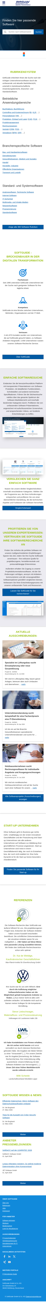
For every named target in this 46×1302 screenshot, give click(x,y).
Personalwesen (8, 116)
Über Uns (5, 1203)
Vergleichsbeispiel (23, 508)
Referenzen (6, 1205)
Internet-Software (9, 195)
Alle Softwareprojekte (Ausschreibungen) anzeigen (23, 797)
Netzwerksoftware (9, 206)
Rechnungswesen (9, 126)
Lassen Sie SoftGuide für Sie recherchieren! (23, 592)
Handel (5, 162)
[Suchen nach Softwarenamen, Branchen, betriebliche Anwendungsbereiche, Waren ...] (23, 31)
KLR (34, 112)
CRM (12, 129)
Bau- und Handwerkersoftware (14, 152)
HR (17, 116)
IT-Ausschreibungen (9, 1238)
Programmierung (9, 209)
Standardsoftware (9, 212)
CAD (30, 119)
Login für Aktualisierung (10, 1229)
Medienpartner (7, 1226)
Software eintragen (8, 1220)
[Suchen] (39, 31)
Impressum (6, 1211)
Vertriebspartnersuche (9, 1241)
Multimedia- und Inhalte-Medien (15, 202)
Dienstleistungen (9, 156)
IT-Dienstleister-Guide (9, 1274)
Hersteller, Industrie (10, 166)
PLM (35, 119)
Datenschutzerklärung (33, 1296)
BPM (15, 133)
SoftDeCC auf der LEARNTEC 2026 (17, 1150)
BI (31, 112)
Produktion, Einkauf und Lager (14, 119)
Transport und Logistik (11, 172)
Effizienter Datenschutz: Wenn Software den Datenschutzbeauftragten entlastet (20, 1102)
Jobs (4, 1208)
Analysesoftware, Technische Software (18, 192)
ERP (19, 133)
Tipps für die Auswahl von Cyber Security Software (19, 1116)
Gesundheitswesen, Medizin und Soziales (19, 159)
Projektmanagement (10, 122)
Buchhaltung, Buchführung (13, 109)
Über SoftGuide (23, 357)
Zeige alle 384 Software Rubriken (23, 227)
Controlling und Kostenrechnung (15, 112)
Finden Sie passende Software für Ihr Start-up (23, 870)
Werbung (5, 1223)
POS (17, 129)
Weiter (23, 1134)
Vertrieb (5, 129)
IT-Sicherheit (7, 199)
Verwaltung (7, 133)
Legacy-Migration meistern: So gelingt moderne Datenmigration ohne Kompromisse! (21, 1165)
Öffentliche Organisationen (13, 169)
